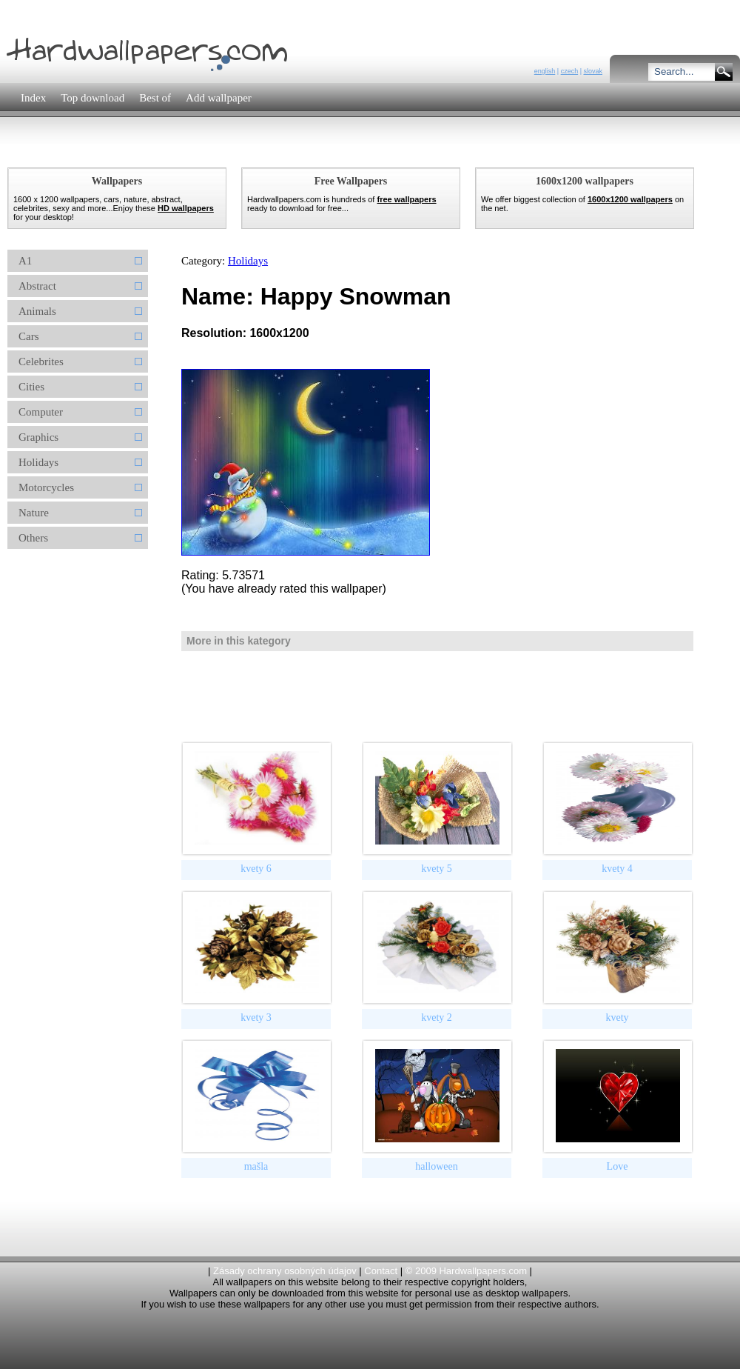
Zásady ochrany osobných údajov (285, 1270)
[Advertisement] (273, 151)
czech (570, 71)
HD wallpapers (186, 208)
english (545, 71)
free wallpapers (406, 199)
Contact (380, 1270)
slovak (592, 71)
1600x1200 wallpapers (630, 199)
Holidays (248, 261)
